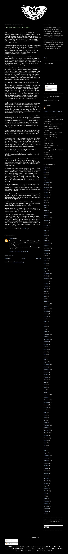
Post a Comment (9, 255)
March (45, 167)
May (45, 172)
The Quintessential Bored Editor (17, 28)
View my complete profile (53, 111)
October (46, 185)
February (46, 195)
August (46, 179)
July (45, 177)
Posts (47, 86)
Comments (48, 89)
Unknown (11, 238)
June (45, 174)
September (46, 182)
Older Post (38, 258)
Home (23, 258)
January (46, 192)
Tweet (45, 58)
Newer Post (8, 258)
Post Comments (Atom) (18, 262)
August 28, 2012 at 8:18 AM (18, 251)
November (46, 187)
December (46, 190)
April (45, 169)
